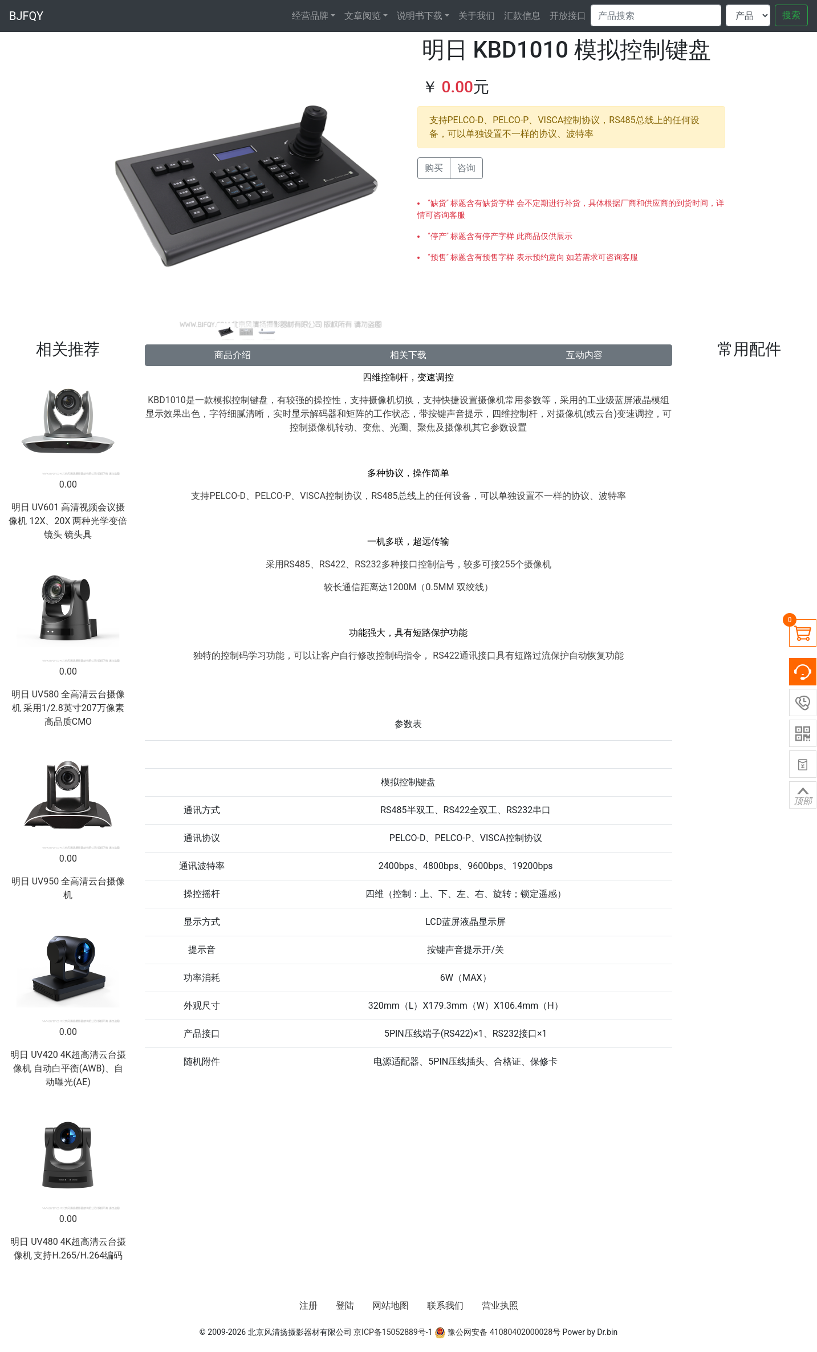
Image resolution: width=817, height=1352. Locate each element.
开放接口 (568, 15)
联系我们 (445, 1305)
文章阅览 (362, 15)
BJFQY (26, 16)
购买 (434, 168)
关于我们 (476, 15)
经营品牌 (310, 15)
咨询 (466, 168)
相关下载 (408, 355)
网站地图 (390, 1305)
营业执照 (500, 1305)
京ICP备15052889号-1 (392, 1332)
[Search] (656, 15)
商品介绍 (232, 355)
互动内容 (584, 355)
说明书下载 (419, 15)
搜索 (791, 15)
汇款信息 (522, 15)
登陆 (345, 1305)
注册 (308, 1305)
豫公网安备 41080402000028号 (497, 1332)
